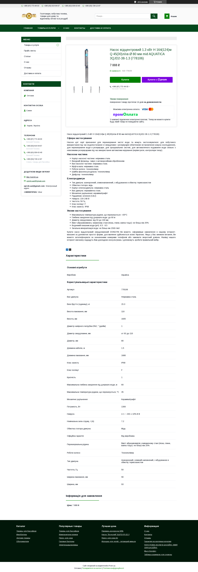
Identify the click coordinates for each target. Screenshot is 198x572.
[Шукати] (154, 16)
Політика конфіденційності (113, 568)
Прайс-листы (30, 51)
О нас (66, 28)
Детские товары (23, 538)
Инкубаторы (21, 534)
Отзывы (27, 68)
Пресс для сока (66, 538)
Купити (125, 79)
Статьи (27, 56)
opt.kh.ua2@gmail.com (35, 181)
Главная (28, 28)
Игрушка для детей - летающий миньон (119, 541)
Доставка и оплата (100, 28)
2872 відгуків (142, 2)
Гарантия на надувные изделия (157, 541)
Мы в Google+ (150, 551)
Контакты (79, 28)
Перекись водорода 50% (112, 531)
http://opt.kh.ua (32, 177)
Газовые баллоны (66, 541)
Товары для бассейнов (26, 531)
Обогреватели (22, 541)
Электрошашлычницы (68, 545)
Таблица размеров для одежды (158, 554)
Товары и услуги (47, 28)
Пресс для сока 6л (110, 538)
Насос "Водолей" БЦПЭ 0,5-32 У (115, 534)
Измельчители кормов (68, 534)
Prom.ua (112, 566)
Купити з (157, 79)
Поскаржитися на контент (92, 568)
